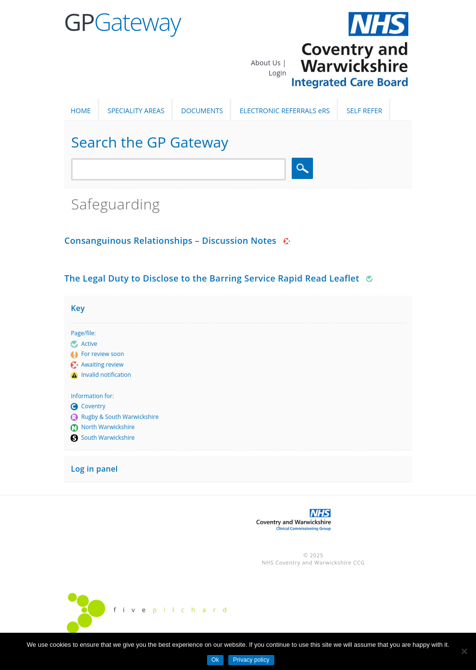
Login (277, 72)
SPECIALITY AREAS (135, 110)
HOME (81, 110)
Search (304, 168)
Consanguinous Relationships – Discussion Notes (170, 240)
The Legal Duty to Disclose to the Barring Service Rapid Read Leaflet (211, 278)
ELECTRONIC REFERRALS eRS (285, 110)
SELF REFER (364, 110)
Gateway (122, 21)
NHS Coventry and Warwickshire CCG (313, 562)
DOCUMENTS (202, 110)
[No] (464, 651)
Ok (215, 659)
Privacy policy (251, 659)
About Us (267, 62)
